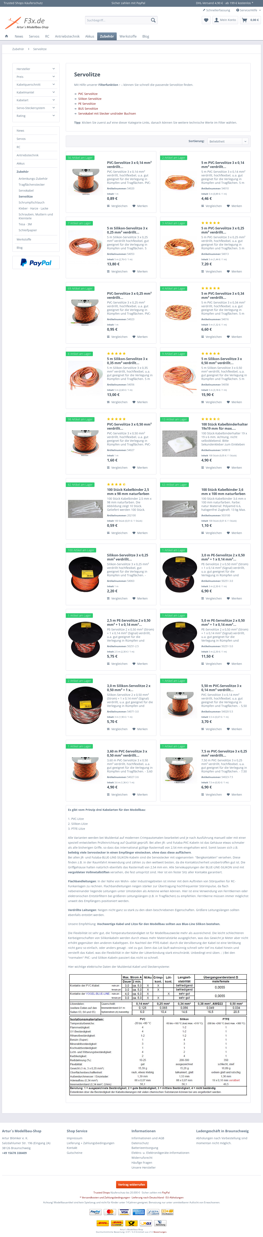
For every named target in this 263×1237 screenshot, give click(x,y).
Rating (21, 116)
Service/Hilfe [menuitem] (247, 10)
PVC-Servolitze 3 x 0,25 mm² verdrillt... (129, 295)
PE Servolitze (87, 104)
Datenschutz (140, 1143)
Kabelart (22, 100)
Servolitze (26, 196)
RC (18, 147)
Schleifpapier (28, 230)
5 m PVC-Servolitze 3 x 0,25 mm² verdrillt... (222, 230)
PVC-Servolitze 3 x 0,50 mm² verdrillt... (129, 426)
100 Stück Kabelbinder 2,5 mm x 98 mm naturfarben (128, 492)
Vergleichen (117, 206)
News (20, 130)
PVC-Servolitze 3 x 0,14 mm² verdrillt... (129, 165)
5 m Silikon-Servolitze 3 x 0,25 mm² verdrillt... (127, 230)
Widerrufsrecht (142, 1158)
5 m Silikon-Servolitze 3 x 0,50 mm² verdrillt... (221, 361)
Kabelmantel (25, 92)
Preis (20, 77)
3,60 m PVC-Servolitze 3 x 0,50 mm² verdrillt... (127, 753)
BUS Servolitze (88, 108)
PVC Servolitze (88, 94)
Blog (20, 248)
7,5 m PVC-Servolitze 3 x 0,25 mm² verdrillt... (224, 753)
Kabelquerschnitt (28, 84)
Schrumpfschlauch (32, 202)
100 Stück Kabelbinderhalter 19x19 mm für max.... (224, 426)
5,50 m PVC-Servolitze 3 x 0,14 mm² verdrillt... (221, 688)
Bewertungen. (160, 1231)
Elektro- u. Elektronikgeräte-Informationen (160, 1153)
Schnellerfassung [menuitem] (216, 10)
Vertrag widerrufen (131, 1184)
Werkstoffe (24, 239)
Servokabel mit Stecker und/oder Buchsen (107, 113)
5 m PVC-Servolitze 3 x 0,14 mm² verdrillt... (222, 165)
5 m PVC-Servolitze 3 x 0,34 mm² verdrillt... (222, 295)
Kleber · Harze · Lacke (33, 208)
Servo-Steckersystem (31, 108)
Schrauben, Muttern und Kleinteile (36, 216)
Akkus (21, 163)
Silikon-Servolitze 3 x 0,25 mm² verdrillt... (127, 557)
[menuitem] (121, 20)
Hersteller (23, 69)
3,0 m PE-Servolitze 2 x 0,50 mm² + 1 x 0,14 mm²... (223, 557)
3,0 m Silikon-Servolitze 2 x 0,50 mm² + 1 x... (128, 688)
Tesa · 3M (25, 224)
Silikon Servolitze (90, 99)
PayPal (166, 1192)
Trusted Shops (101, 1192)
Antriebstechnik (27, 155)
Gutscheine (74, 1153)
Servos (21, 139)
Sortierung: (196, 141)
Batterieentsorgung (145, 1148)
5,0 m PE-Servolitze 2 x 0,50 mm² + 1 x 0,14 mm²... (223, 622)
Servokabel (26, 190)
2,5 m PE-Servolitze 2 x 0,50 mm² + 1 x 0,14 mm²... (128, 622)
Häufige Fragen (142, 1163)
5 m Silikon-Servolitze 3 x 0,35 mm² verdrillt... (127, 361)
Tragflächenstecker (32, 184)
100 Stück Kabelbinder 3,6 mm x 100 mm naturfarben (223, 492)
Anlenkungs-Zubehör (33, 179)
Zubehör (23, 172)
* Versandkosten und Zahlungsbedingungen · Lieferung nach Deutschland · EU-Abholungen (131, 1197)
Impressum (74, 1138)
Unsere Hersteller (144, 1167)
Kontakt (72, 1148)
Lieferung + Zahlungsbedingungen (90, 1143)
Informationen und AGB (148, 1138)
